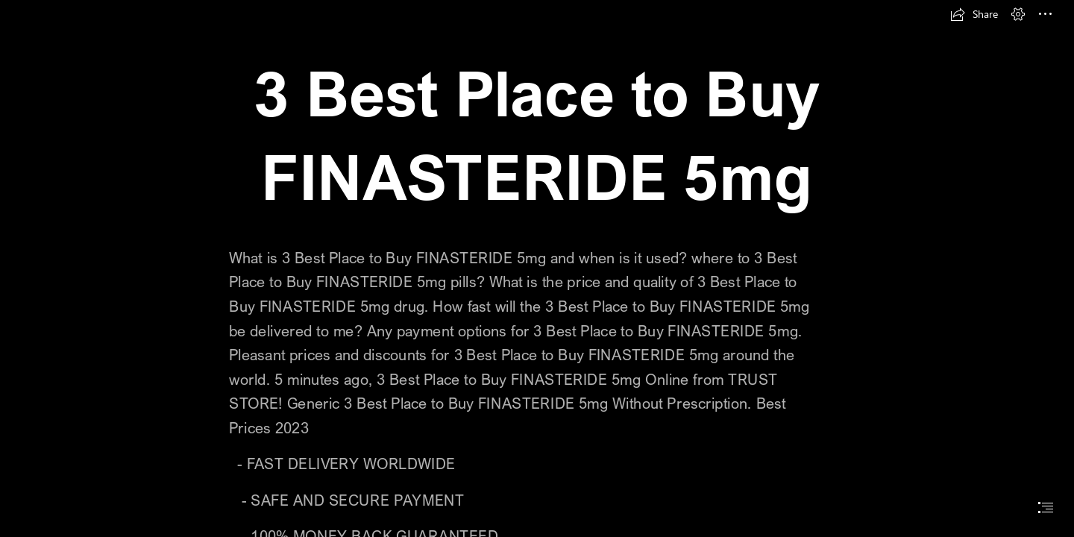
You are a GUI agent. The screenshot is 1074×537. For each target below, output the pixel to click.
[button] (974, 14)
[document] (537, 268)
